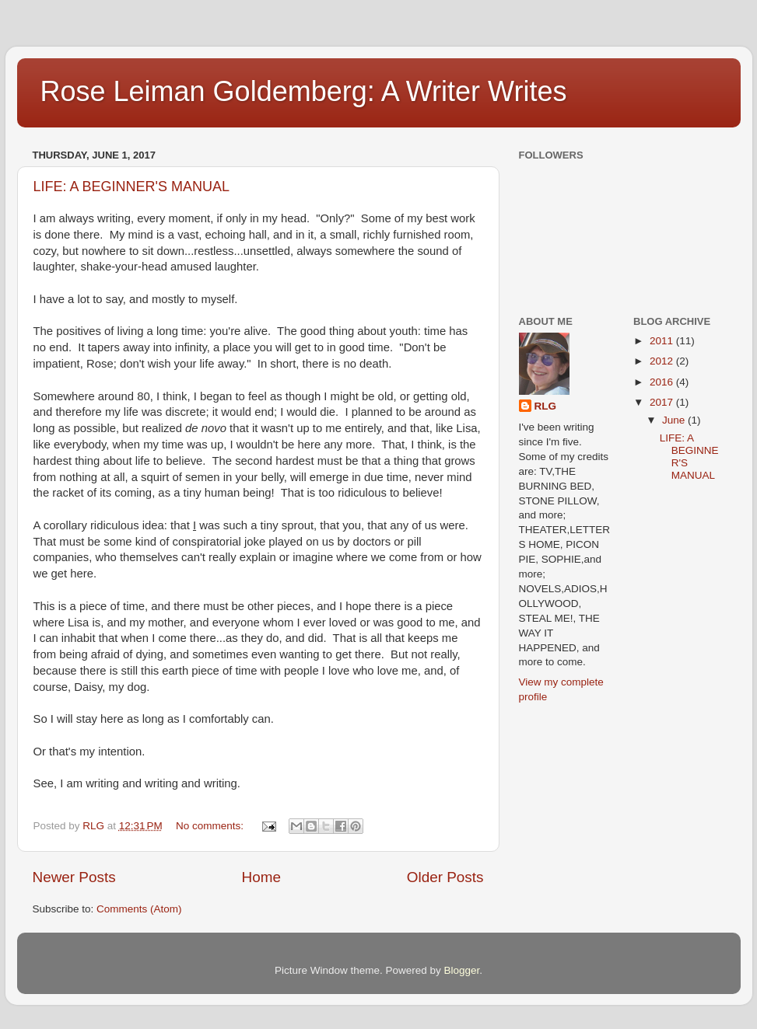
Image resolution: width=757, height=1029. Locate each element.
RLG (545, 406)
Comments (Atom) (139, 909)
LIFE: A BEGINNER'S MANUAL (131, 186)
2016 (663, 382)
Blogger (462, 970)
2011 (663, 341)
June (675, 420)
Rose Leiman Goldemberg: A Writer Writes (303, 91)
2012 (663, 361)
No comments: (211, 826)
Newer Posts (74, 877)
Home (261, 877)
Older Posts (445, 877)
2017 (663, 402)
